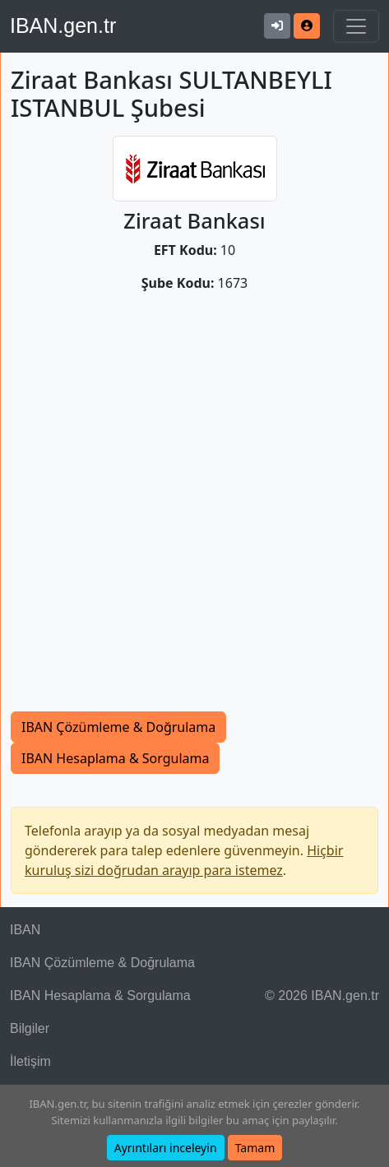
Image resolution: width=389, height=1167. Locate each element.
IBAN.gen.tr (63, 25)
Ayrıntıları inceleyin (165, 1147)
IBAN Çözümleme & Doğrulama (118, 727)
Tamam (255, 1147)
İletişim (30, 1061)
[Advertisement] (194, 508)
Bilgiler (29, 1028)
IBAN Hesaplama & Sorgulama (115, 758)
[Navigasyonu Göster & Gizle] (356, 26)
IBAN (25, 930)
